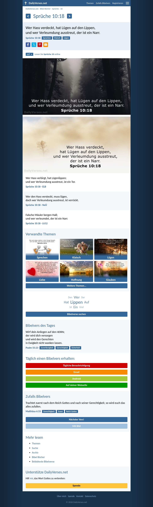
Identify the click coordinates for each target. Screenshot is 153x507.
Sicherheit (75, 348)
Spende (76, 485)
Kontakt (79, 496)
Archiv (35, 452)
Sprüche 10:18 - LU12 (37, 223)
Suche (35, 448)
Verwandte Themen (41, 234)
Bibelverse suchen (76, 314)
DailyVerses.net (32, 9)
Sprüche (55, 9)
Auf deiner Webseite (76, 385)
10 (61, 9)
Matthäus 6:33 (33, 411)
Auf (86, 302)
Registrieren (117, 3)
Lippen (76, 302)
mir (31, 478)
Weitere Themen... (76, 285)
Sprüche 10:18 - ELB (36, 186)
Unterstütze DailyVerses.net (47, 472)
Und (81, 307)
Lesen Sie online (47, 54)
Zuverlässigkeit (47, 348)
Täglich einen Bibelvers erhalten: (50, 358)
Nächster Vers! (76, 419)
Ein (75, 307)
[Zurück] (28, 16)
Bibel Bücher (45, 9)
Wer (77, 297)
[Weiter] (69, 16)
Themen (90, 3)
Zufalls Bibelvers (103, 3)
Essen (60, 411)
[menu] (127, 4)
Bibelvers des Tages (40, 325)
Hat (66, 302)
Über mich (61, 496)
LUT (29, 54)
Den (70, 297)
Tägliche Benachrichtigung (76, 365)
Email (76, 372)
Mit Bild (76, 426)
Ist (71, 307)
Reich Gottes (71, 411)
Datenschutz (90, 496)
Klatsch (57, 38)
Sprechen (47, 38)
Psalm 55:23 (32, 347)
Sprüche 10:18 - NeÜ (36, 204)
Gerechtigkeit (62, 348)
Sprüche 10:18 (33, 37)
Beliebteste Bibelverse (43, 461)
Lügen (66, 38)
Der (83, 297)
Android (76, 378)
